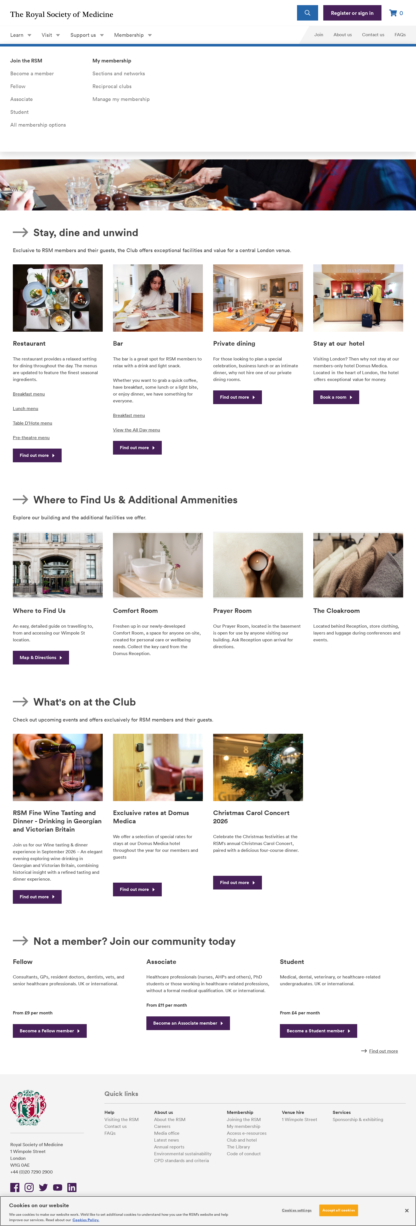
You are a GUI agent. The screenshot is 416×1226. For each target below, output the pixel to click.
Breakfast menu (29, 394)
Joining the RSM (244, 1119)
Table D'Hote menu (32, 423)
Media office (166, 1133)
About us (343, 34)
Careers (162, 1126)
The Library (238, 1147)
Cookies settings (297, 1210)
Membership (133, 35)
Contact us (373, 34)
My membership (243, 1126)
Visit (51, 35)
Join (318, 34)
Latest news (166, 1140)
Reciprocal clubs (112, 86)
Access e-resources (246, 1133)
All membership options (38, 124)
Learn (20, 35)
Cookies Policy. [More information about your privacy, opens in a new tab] (85, 1220)
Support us (87, 35)
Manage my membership (121, 99)
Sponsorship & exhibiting (358, 1119)
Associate (21, 99)
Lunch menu (25, 408)
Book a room (336, 397)
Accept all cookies (338, 1210)
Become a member (32, 73)
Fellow (17, 86)
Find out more (37, 455)
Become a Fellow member (50, 1031)
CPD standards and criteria (181, 1160)
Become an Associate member (188, 1023)
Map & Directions (41, 657)
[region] (208, 1211)
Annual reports (169, 1147)
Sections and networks (118, 73)
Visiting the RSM (121, 1119)
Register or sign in (352, 12)
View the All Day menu (136, 430)
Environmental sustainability (182, 1153)
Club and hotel (242, 1140)
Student (19, 112)
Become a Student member (318, 1031)
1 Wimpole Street (299, 1119)
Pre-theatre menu (31, 437)
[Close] (407, 1210)
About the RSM (169, 1119)
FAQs (400, 34)
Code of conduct (244, 1153)
